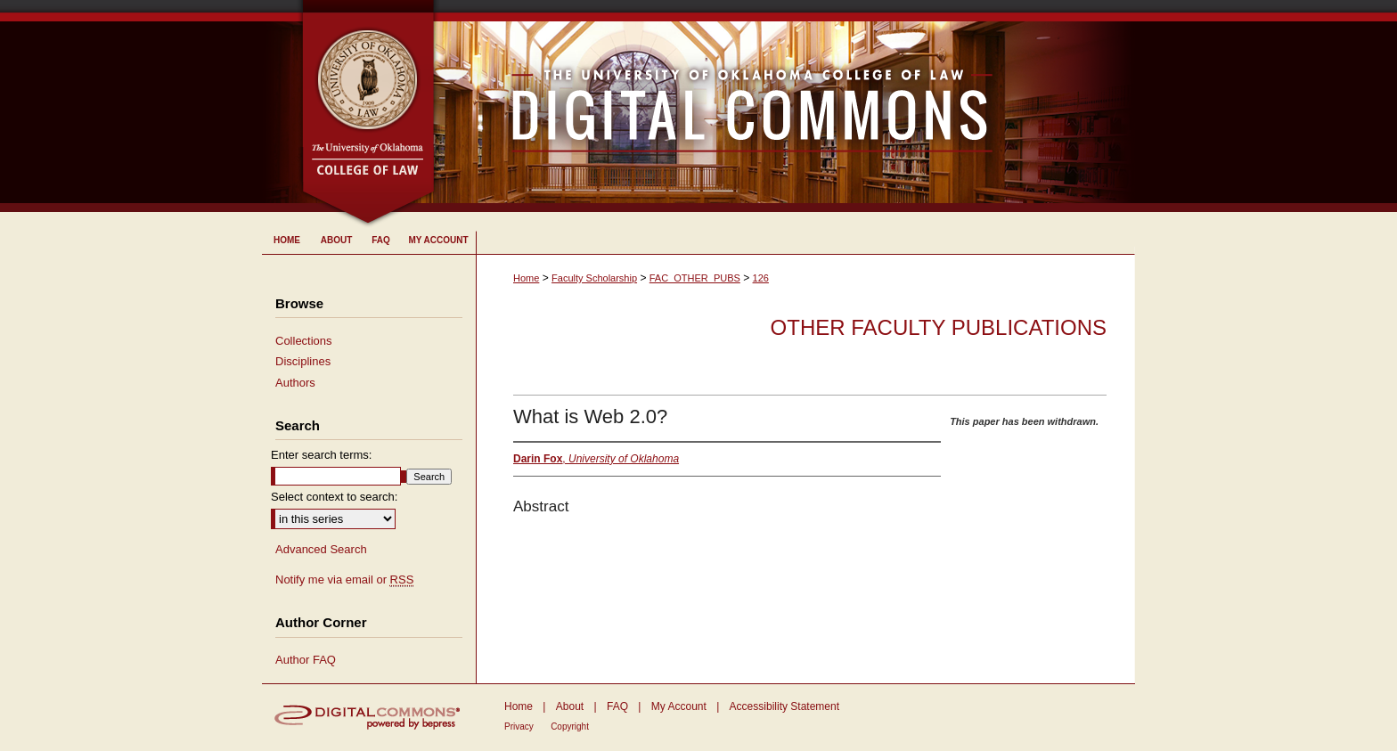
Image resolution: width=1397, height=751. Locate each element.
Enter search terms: (321, 454)
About (570, 706)
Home (526, 278)
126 (761, 278)
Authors (295, 382)
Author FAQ (305, 659)
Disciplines (303, 361)
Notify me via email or (344, 580)
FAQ (617, 706)
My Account (679, 706)
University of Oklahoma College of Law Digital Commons (785, 106)
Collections (303, 340)
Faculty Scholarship (594, 278)
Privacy (519, 726)
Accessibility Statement (784, 706)
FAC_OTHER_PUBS (694, 278)
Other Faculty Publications (939, 327)
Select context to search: (334, 496)
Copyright (570, 726)
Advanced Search (321, 549)
